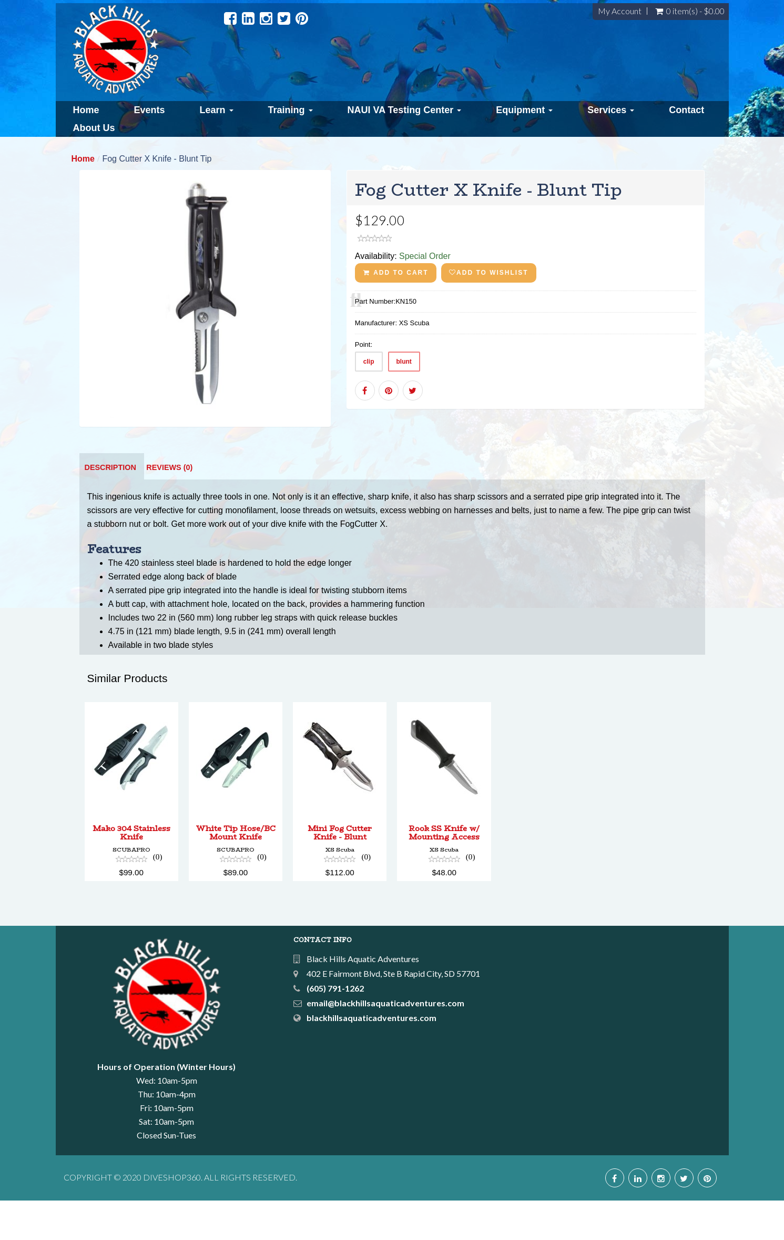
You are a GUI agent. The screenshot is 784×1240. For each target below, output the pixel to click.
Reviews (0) (169, 507)
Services (610, 110)
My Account (620, 11)
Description (110, 507)
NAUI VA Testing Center (405, 110)
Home (86, 110)
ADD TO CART (396, 272)
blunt (404, 361)
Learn (216, 110)
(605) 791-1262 (335, 1028)
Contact (686, 110)
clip (368, 361)
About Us (94, 128)
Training (290, 110)
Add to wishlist (488, 272)
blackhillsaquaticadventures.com (371, 1057)
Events (149, 110)
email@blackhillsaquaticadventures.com (385, 1042)
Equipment (524, 110)
